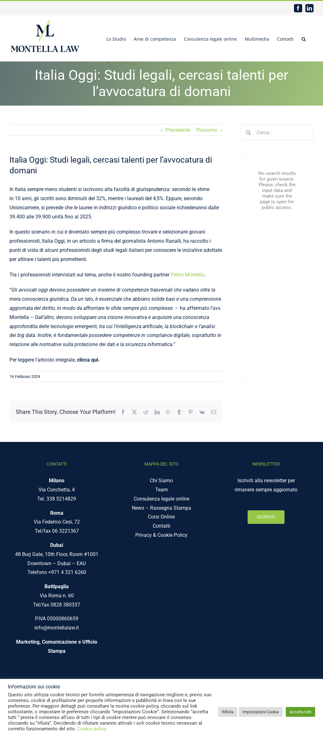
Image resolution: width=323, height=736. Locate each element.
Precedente (178, 130)
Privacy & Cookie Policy (161, 535)
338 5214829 (61, 499)
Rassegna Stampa (170, 508)
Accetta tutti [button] (300, 712)
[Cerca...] (277, 132)
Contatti (161, 526)
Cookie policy (91, 729)
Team (161, 490)
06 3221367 (65, 531)
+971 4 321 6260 (67, 572)
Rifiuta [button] (227, 712)
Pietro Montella (187, 275)
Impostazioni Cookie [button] (261, 712)
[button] (304, 38)
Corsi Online (161, 517)
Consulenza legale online (161, 499)
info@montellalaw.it (56, 628)
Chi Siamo (161, 481)
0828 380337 (65, 605)
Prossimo (206, 130)
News (138, 508)
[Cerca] (248, 132)
